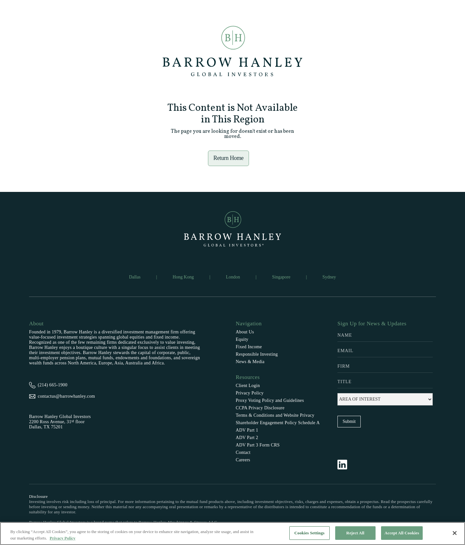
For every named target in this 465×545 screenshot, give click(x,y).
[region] (232, 533)
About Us (245, 332)
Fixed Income (249, 346)
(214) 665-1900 (52, 385)
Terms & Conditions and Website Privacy (275, 415)
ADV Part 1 (247, 430)
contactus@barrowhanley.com (66, 396)
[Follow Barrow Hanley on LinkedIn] (345, 464)
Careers (243, 459)
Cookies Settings (309, 532)
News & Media (250, 361)
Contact (243, 452)
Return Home (228, 158)
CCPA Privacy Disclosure (260, 407)
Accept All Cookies (402, 532)
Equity (242, 339)
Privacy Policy (250, 393)
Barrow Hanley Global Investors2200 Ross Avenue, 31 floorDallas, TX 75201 (60, 421)
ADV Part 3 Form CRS (258, 445)
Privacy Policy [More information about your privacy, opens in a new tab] (63, 538)
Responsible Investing (257, 354)
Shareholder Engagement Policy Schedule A (278, 422)
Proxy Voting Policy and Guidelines (270, 400)
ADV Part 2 (247, 437)
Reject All (355, 532)
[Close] (455, 533)
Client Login (248, 385)
